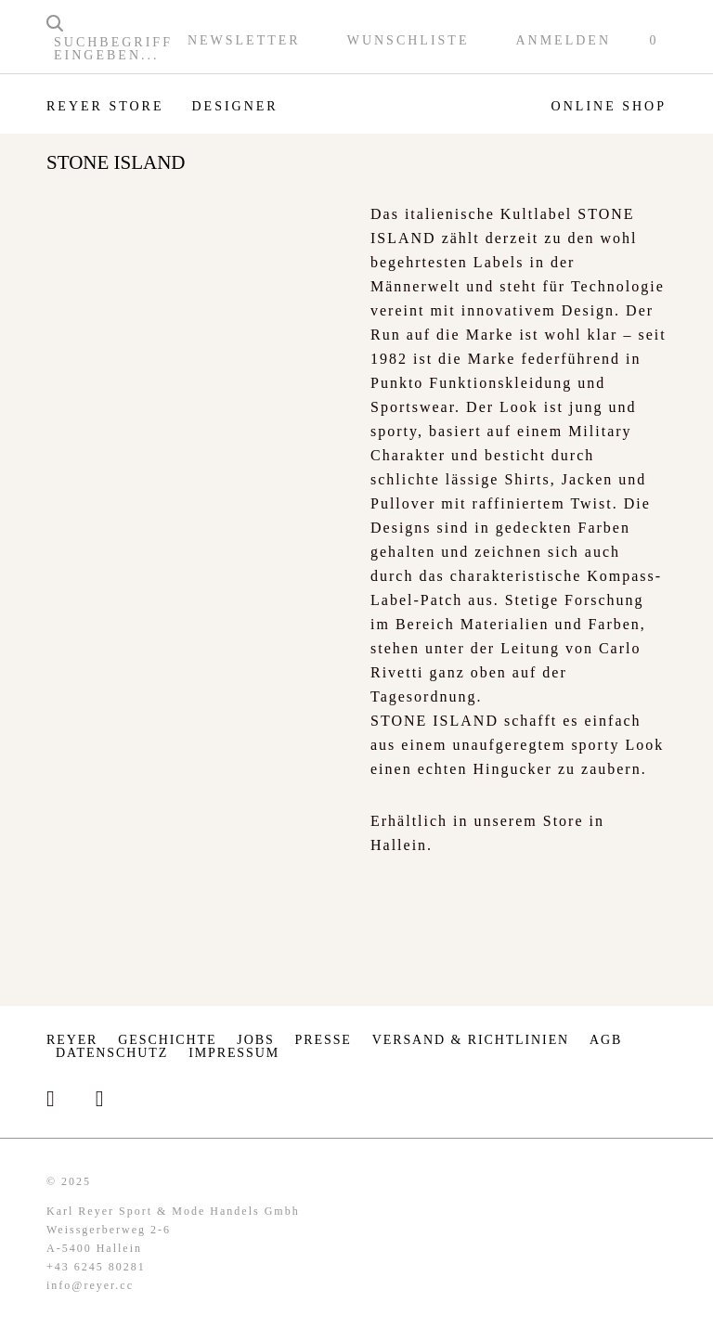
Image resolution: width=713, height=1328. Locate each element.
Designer (234, 106)
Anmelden (563, 40)
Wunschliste (408, 40)
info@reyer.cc (90, 1285)
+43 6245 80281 (96, 1266)
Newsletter (244, 40)
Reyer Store (104, 106)
